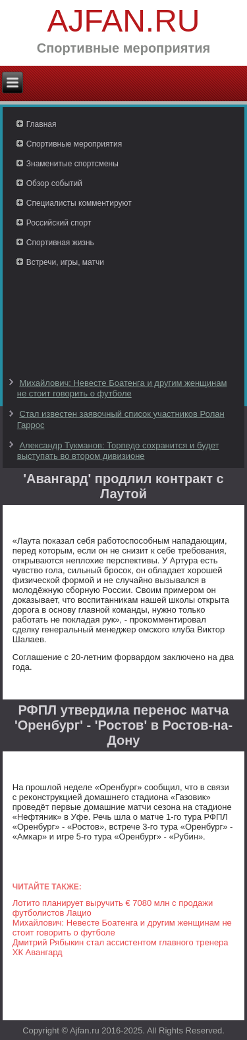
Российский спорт (59, 222)
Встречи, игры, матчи (65, 262)
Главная (41, 124)
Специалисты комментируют (79, 203)
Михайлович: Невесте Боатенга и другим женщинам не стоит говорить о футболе (122, 388)
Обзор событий (54, 183)
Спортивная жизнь (60, 242)
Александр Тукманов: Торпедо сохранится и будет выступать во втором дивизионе (118, 450)
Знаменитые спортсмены (72, 163)
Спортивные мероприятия (74, 144)
